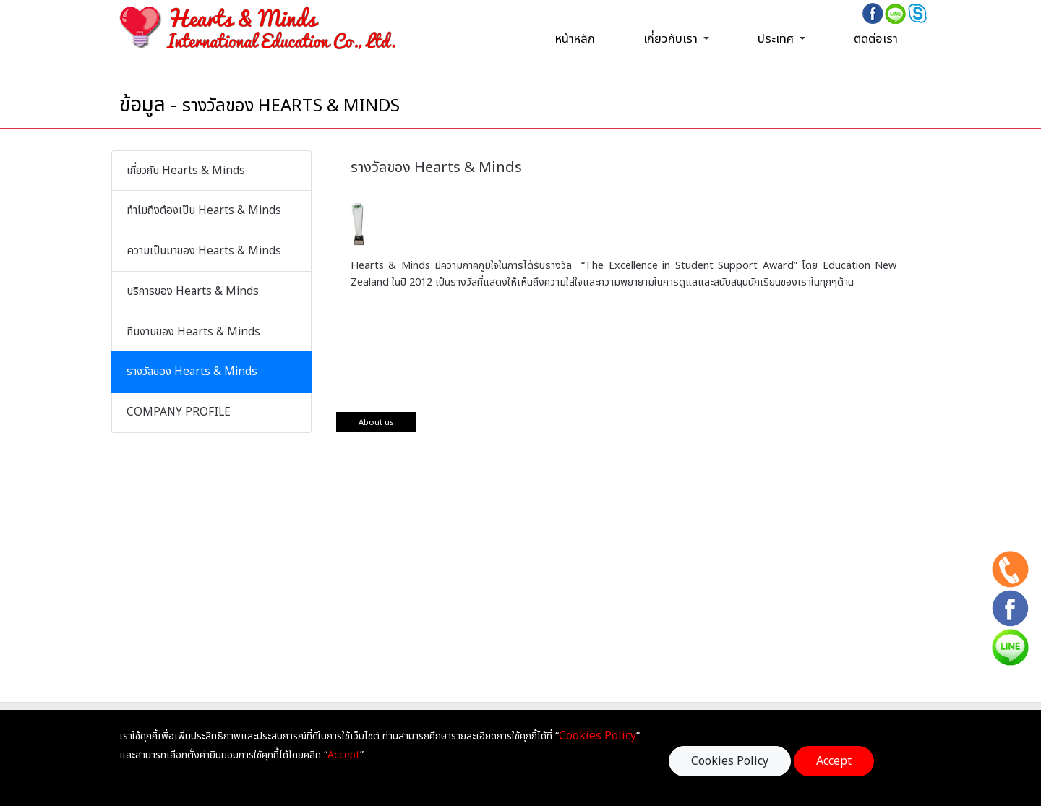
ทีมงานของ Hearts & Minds (193, 332)
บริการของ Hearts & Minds (193, 291)
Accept (834, 761)
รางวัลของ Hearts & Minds (192, 372)
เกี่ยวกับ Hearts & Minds (186, 171)
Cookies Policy (729, 761)
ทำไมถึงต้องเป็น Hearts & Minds (204, 210)
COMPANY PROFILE (179, 412)
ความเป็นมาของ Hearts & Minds (204, 251)
